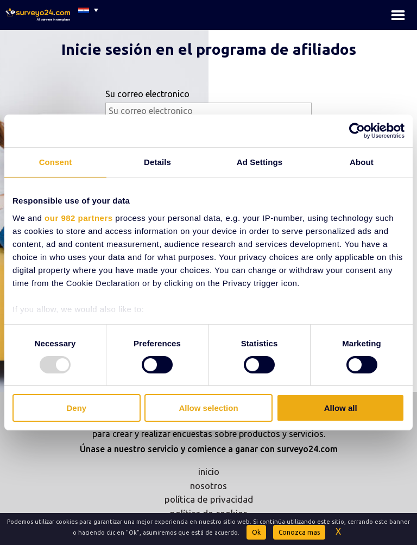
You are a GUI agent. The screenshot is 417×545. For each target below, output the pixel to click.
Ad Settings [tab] (259, 162)
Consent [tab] (55, 162)
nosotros (208, 485)
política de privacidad (209, 499)
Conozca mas (299, 532)
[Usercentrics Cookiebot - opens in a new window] (357, 131)
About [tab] (362, 162)
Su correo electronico (147, 94)
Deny (76, 408)
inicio (208, 471)
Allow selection (208, 408)
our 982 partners (79, 217)
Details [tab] (157, 162)
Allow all (340, 408)
